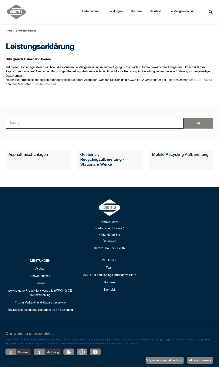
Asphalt (40, 268)
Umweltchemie (40, 276)
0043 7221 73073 (200, 80)
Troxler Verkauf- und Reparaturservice (40, 302)
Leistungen (115, 11)
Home (9, 31)
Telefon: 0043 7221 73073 (109, 248)
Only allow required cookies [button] (164, 360)
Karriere (136, 11)
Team (109, 268)
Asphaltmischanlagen (28, 155)
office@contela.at (44, 84)
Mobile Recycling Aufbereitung (180, 155)
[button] (18, 352)
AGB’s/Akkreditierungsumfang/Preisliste (109, 275)
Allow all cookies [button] (200, 360)
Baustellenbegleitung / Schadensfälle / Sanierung (40, 310)
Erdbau (40, 283)
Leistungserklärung (182, 11)
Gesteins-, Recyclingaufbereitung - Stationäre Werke (102, 160)
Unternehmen (91, 11)
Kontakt (155, 11)
